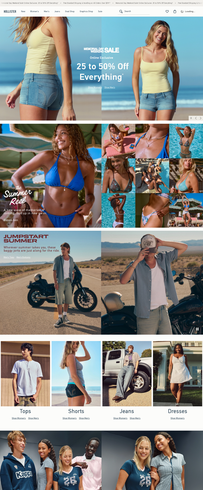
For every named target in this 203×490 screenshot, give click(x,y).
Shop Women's (95, 87)
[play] (197, 329)
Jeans (57, 11)
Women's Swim (11, 219)
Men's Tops (9, 257)
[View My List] (167, 11)
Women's (34, 11)
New (23, 11)
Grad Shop (70, 11)
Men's (46, 11)
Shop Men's (109, 87)
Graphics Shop (86, 11)
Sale (100, 11)
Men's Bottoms (23, 257)
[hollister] (9, 11)
